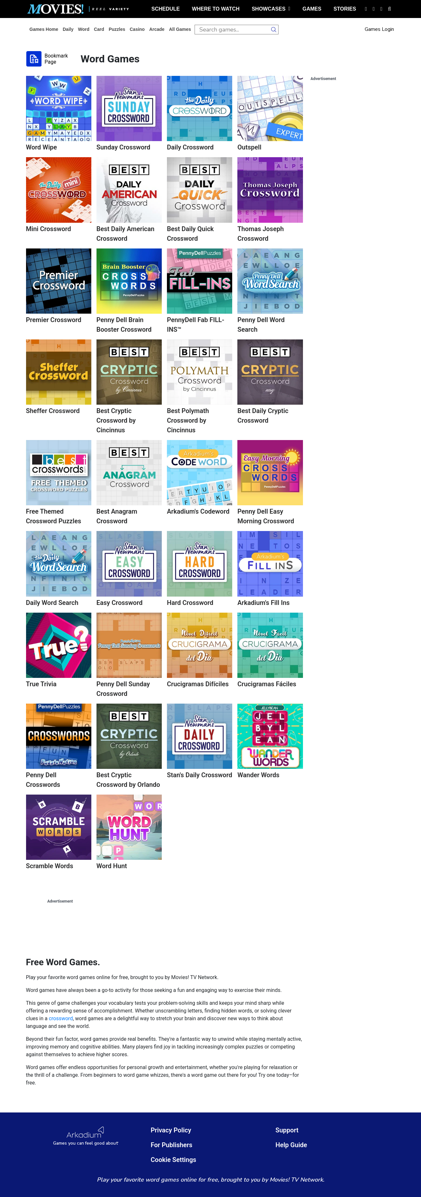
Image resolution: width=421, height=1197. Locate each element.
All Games (180, 29)
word (83, 29)
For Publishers (172, 1145)
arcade (156, 29)
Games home (44, 29)
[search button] (274, 29)
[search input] (232, 29)
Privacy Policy (171, 1130)
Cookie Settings (174, 1160)
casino (137, 29)
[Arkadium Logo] (85, 1136)
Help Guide (291, 1145)
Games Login (379, 29)
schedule (165, 9)
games (311, 9)
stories (345, 9)
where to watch (216, 9)
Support (287, 1130)
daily (68, 29)
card (99, 29)
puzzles (117, 29)
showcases (271, 9)
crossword (61, 1018)
